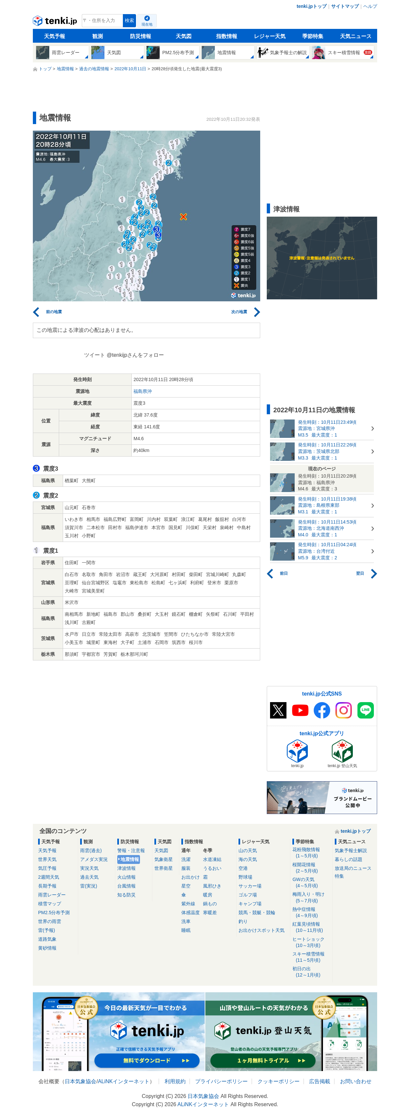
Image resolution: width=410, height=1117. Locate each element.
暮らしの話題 (348, 859)
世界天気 (47, 859)
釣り (243, 921)
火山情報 (126, 877)
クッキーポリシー (279, 1081)
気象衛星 (163, 859)
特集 (339, 876)
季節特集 (312, 36)
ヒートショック (311, 942)
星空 (186, 886)
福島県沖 (142, 391)
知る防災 (126, 894)
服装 (186, 868)
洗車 (186, 921)
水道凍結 (212, 859)
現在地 (147, 24)
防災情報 (140, 36)
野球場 (245, 877)
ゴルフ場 (248, 894)
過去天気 (89, 877)
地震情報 (130, 859)
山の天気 (248, 850)
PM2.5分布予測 (54, 912)
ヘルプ (370, 6)
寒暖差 (210, 912)
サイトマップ (345, 6)
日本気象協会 (80, 1081)
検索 (129, 20)
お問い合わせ (356, 1081)
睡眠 (186, 930)
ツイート (94, 355)
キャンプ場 (250, 903)
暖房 (207, 894)
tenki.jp (56, 22)
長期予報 (47, 886)
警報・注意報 (131, 850)
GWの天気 (311, 883)
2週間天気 (48, 877)
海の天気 (248, 859)
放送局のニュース (353, 868)
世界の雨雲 (49, 921)
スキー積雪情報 (311, 957)
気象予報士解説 (351, 850)
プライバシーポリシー (221, 1081)
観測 (97, 36)
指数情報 (226, 36)
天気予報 (54, 36)
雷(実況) (88, 886)
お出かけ (190, 877)
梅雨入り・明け (311, 897)
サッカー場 (250, 886)
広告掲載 (319, 1081)
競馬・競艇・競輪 (257, 912)
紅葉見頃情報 (311, 927)
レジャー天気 (269, 36)
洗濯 (186, 859)
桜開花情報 (311, 868)
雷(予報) (46, 930)
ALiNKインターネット (123, 1081)
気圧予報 (47, 868)
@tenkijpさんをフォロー (135, 355)
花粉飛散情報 (311, 853)
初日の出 (311, 972)
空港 (243, 868)
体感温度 (190, 912)
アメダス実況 (94, 859)
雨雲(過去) (91, 850)
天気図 (184, 36)
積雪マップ (49, 903)
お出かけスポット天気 (262, 930)
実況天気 (89, 868)
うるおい (212, 868)
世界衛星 (163, 868)
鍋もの (210, 903)
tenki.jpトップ (312, 6)
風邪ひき (212, 886)
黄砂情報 (47, 948)
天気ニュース (356, 36)
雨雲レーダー (52, 894)
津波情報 (126, 868)
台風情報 (126, 886)
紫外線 (188, 903)
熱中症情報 (311, 913)
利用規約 (175, 1081)
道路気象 (47, 939)
